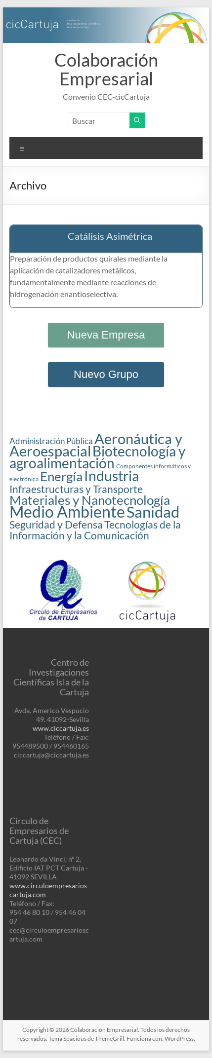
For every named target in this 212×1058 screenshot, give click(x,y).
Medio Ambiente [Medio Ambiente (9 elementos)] (67, 511)
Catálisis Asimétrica (110, 236)
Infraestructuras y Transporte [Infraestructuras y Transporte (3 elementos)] (76, 489)
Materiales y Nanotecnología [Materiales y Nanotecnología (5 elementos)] (89, 499)
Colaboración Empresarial (106, 69)
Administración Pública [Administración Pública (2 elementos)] (51, 441)
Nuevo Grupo (106, 374)
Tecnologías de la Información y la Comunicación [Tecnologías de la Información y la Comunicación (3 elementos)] (95, 530)
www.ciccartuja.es (61, 728)
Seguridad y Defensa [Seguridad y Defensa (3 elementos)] (56, 524)
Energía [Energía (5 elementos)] (61, 476)
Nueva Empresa (106, 335)
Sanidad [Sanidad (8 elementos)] (153, 512)
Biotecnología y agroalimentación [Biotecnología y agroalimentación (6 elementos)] (97, 457)
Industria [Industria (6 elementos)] (111, 476)
